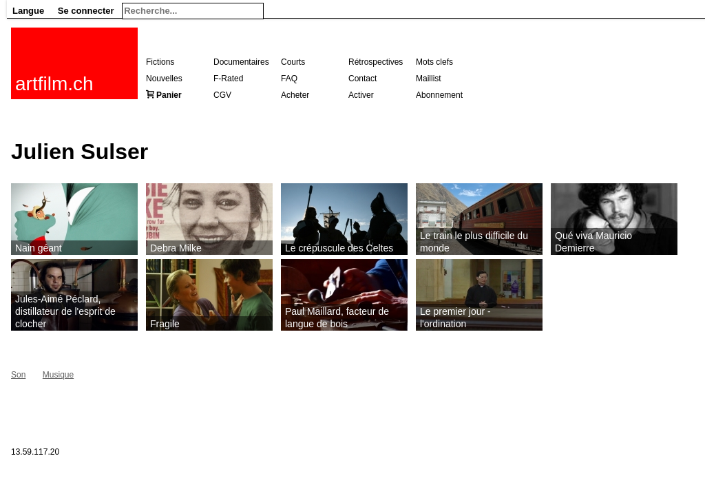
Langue (28, 11)
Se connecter (86, 11)
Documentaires (241, 62)
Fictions (160, 62)
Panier (169, 95)
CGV (222, 95)
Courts (293, 62)
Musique (58, 375)
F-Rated (228, 78)
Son (18, 375)
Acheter (295, 95)
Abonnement (439, 95)
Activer (361, 95)
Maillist (428, 78)
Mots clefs (434, 62)
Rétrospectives (375, 62)
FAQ (289, 78)
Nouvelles (164, 78)
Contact (362, 78)
